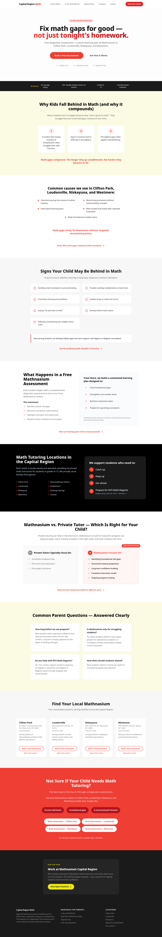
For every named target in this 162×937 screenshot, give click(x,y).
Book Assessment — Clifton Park (62, 821)
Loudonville (110, 916)
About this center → (31, 753)
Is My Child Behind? (72, 4)
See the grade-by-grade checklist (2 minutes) (81, 348)
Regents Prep (89, 4)
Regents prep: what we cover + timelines (111, 493)
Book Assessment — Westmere (99, 829)
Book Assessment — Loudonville (99, 821)
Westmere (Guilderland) (114, 923)
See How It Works (98, 55)
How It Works (55, 4)
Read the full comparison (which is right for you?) (81, 590)
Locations (102, 4)
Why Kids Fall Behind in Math (71, 916)
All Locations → (111, 926)
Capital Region (30, 4)
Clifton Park (110, 913)
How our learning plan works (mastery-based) (81, 431)
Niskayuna (109, 920)
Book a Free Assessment (66, 55)
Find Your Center (134, 4)
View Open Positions (61, 886)
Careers (113, 4)
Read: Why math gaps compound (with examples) (81, 245)
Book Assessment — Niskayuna (63, 829)
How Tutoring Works (68, 923)
